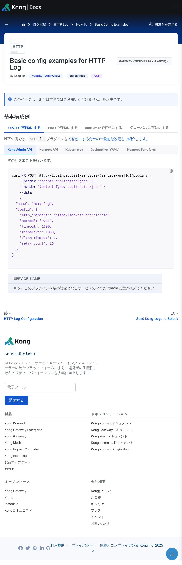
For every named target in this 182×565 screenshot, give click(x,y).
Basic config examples (111, 24)
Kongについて (102, 494)
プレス (96, 515)
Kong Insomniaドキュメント (113, 444)
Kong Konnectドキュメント (112, 423)
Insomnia (12, 508)
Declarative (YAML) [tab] (105, 149)
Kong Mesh (13, 444)
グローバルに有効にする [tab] (149, 128)
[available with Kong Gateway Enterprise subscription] (77, 76)
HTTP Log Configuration (23, 319)
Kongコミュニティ (19, 515)
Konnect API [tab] (48, 149)
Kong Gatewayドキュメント (113, 430)
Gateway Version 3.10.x (144, 61)
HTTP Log (61, 24)
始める (10, 471)
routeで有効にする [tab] (62, 128)
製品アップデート (19, 465)
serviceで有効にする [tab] (24, 128)
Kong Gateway (16, 437)
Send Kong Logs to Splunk (157, 319)
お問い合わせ (101, 528)
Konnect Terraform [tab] (141, 149)
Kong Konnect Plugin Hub (111, 451)
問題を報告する (163, 24)
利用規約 (57, 550)
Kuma (9, 501)
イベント (98, 522)
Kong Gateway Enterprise (24, 430)
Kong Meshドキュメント (110, 437)
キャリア (98, 508)
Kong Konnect (16, 423)
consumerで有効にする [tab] (103, 128)
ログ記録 (39, 24)
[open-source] (96, 76)
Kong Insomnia (16, 458)
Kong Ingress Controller (23, 451)
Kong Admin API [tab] (20, 149)
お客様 (96, 501)
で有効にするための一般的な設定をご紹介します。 (109, 139)
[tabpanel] (91, 219)
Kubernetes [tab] (74, 149)
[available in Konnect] (46, 76)
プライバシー (82, 550)
